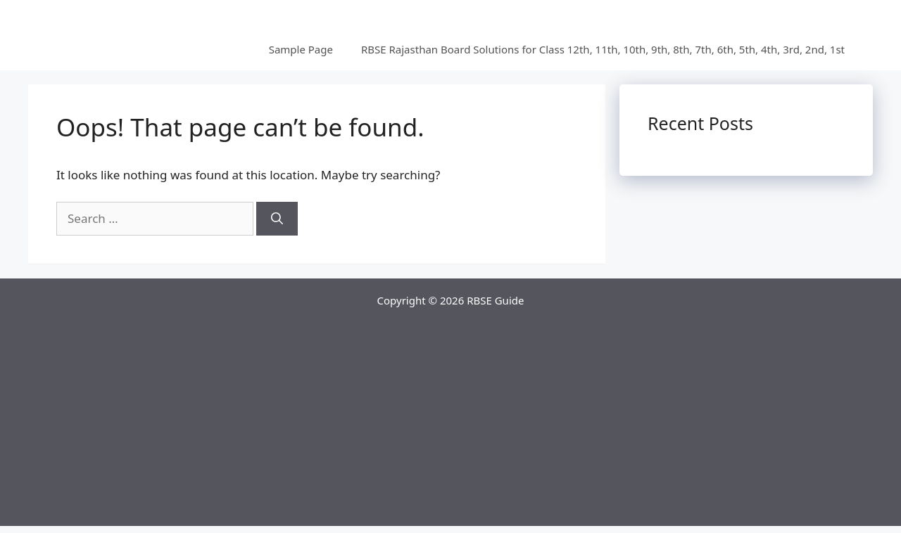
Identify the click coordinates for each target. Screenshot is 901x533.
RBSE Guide (495, 300)
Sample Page (301, 49)
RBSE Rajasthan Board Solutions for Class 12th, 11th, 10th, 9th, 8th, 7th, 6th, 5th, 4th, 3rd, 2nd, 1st (603, 49)
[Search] (277, 219)
